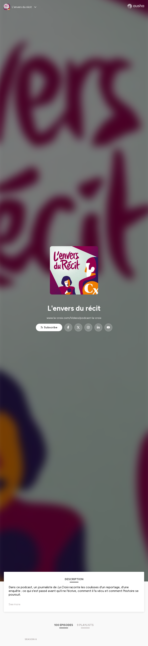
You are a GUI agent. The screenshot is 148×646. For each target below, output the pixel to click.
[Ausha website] (135, 6)
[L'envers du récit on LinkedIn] (98, 327)
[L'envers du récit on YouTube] (108, 327)
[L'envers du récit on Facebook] (68, 327)
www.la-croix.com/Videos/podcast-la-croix (74, 318)
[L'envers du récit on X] (78, 327)
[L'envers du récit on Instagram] (88, 327)
